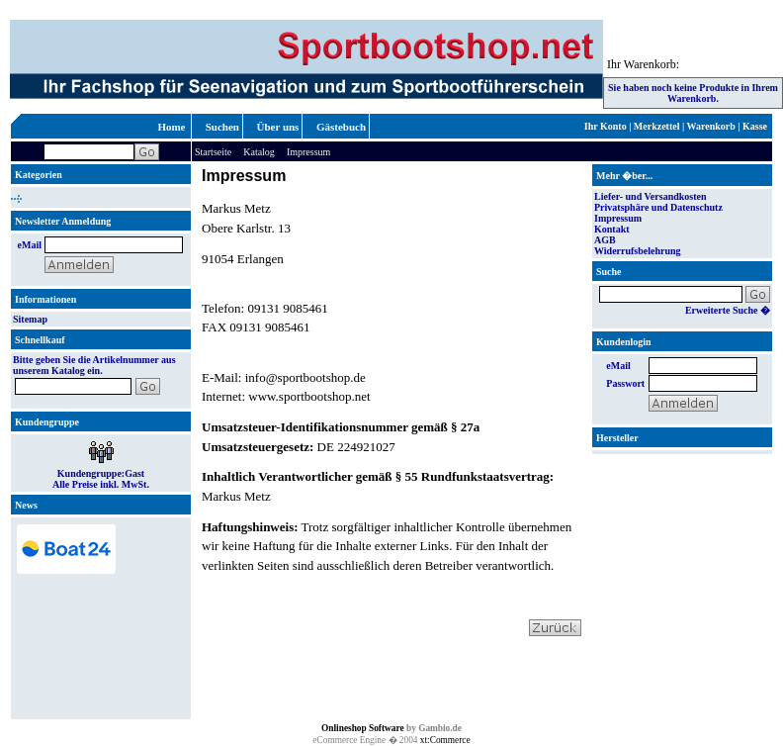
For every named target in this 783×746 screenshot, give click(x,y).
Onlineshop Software (362, 728)
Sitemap (30, 319)
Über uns (278, 127)
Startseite (213, 151)
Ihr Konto (605, 126)
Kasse (754, 126)
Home (171, 127)
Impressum (308, 151)
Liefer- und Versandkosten (650, 196)
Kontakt (612, 229)
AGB (605, 239)
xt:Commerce (445, 740)
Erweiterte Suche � (727, 310)
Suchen (222, 127)
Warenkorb (711, 126)
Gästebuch (341, 127)
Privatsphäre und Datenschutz (658, 207)
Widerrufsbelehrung (637, 250)
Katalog (259, 151)
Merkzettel (657, 126)
